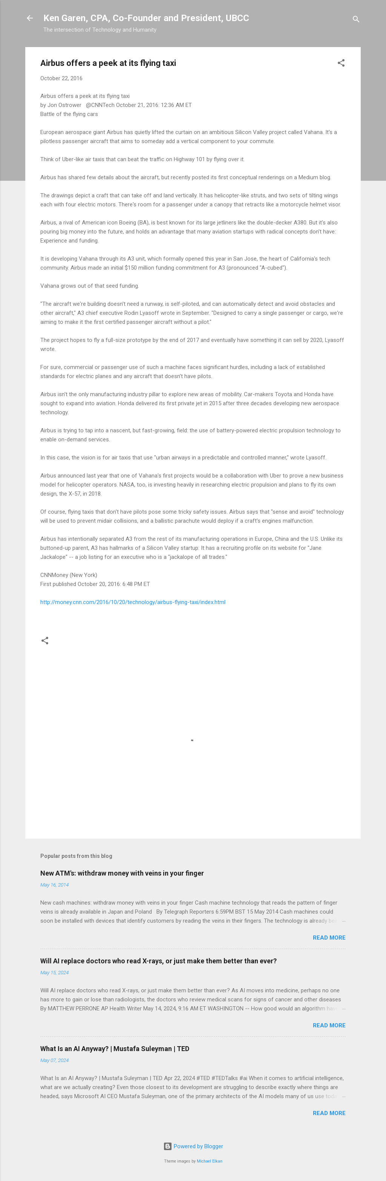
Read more (329, 937)
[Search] (356, 20)
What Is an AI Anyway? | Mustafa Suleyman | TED (114, 1049)
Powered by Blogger (193, 1146)
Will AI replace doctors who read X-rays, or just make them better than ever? (158, 961)
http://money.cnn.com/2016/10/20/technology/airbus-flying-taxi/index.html (132, 602)
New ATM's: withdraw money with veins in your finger (122, 873)
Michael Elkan (209, 1161)
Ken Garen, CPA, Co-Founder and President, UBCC (146, 18)
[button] (341, 64)
